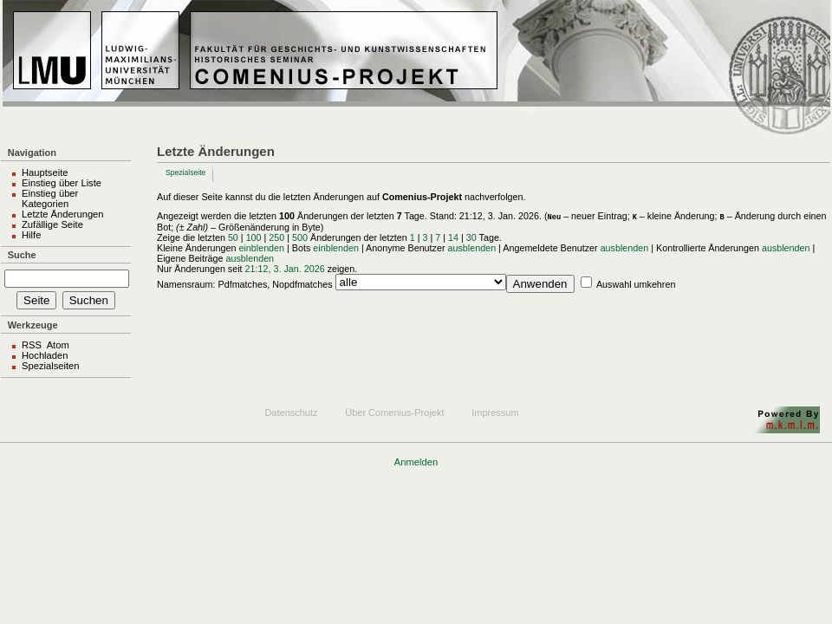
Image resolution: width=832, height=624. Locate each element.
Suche (22, 255)
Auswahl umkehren (635, 284)
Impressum (494, 412)
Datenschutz (290, 412)
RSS (32, 345)
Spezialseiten (51, 366)
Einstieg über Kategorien (50, 198)
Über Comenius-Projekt (394, 412)
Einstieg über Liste (61, 183)
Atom (58, 345)
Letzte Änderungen (63, 214)
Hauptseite (45, 172)
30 (471, 237)
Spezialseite (185, 172)
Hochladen (45, 355)
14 (453, 237)
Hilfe (31, 235)
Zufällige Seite (52, 224)
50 (233, 237)
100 (254, 237)
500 (300, 237)
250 (276, 237)
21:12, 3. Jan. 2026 (285, 268)
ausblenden (472, 248)
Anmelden (416, 462)
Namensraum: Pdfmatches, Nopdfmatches (245, 284)
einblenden (261, 248)
